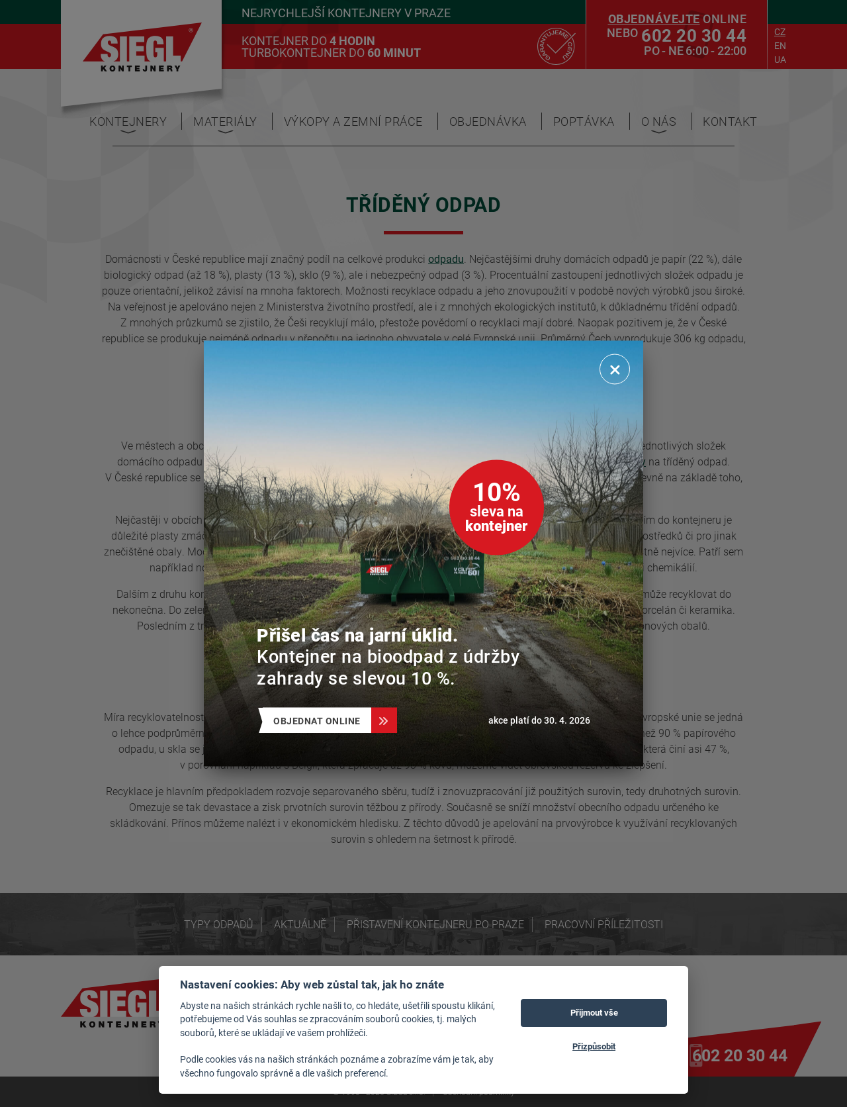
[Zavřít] (615, 369)
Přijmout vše (594, 1012)
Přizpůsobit (593, 1046)
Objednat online (322, 720)
